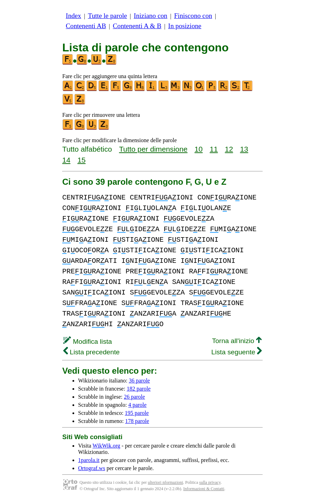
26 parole (134, 397)
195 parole (137, 413)
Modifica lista (87, 341)
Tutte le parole (107, 15)
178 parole (137, 421)
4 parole (137, 405)
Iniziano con (150, 15)
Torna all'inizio (237, 340)
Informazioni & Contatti (203, 488)
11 (214, 149)
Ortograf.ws (91, 468)
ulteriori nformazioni (165, 482)
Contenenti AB (86, 26)
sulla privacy (210, 482)
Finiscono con (193, 15)
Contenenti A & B (137, 26)
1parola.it (89, 460)
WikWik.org (106, 446)
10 (199, 149)
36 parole (139, 381)
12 (229, 149)
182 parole (139, 389)
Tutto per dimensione (153, 149)
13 (244, 149)
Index (73, 15)
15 (81, 160)
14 (66, 160)
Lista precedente (91, 352)
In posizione (184, 26)
